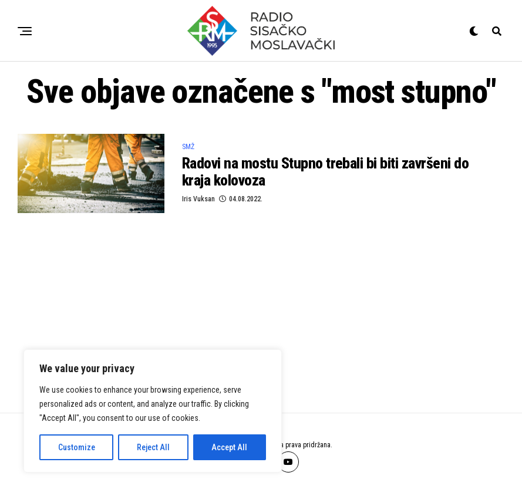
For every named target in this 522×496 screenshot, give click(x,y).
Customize (76, 447)
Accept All (229, 447)
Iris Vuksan (198, 199)
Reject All (153, 447)
